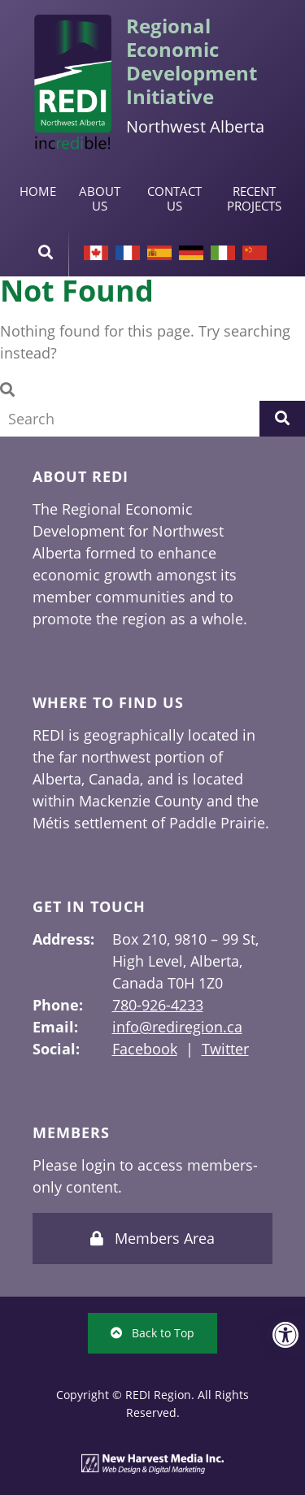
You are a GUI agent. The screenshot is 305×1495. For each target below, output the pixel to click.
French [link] (127, 253)
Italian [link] (223, 253)
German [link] (191, 253)
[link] (285, 1334)
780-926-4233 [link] (157, 1005)
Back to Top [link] (152, 1333)
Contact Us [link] (174, 198)
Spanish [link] (159, 253)
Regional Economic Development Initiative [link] (191, 61)
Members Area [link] (152, 1238)
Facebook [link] (144, 1048)
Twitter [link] (225, 1048)
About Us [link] (99, 198)
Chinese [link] (254, 253)
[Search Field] (129, 419)
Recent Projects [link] (254, 198)
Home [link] (38, 191)
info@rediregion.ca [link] (177, 1027)
